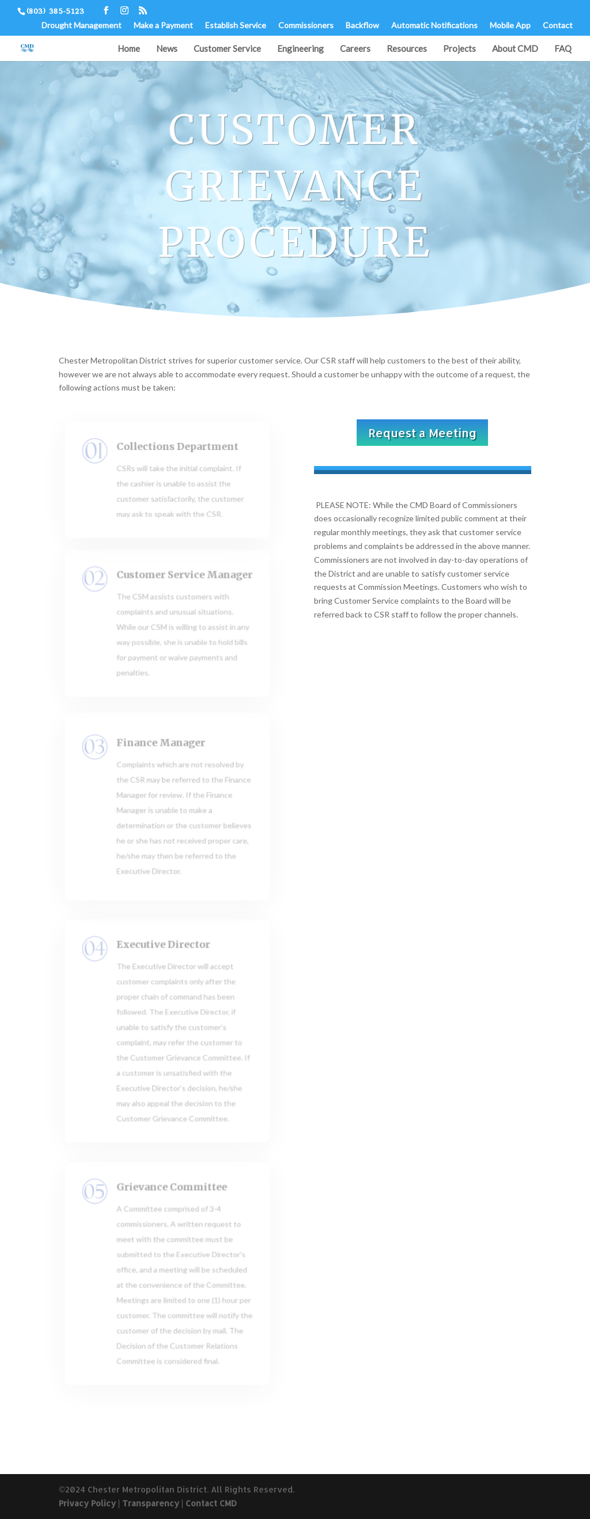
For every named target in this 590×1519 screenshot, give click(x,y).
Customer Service (227, 49)
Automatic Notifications (434, 25)
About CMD (515, 49)
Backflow (362, 25)
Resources (407, 49)
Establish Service (235, 25)
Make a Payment (163, 25)
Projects (459, 49)
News (166, 49)
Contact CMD (211, 1503)
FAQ (563, 49)
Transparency (150, 1503)
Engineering (300, 49)
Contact (558, 25)
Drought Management (81, 25)
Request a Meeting (422, 432)
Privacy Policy (87, 1503)
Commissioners (306, 25)
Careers (355, 49)
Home (129, 49)
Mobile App (510, 25)
